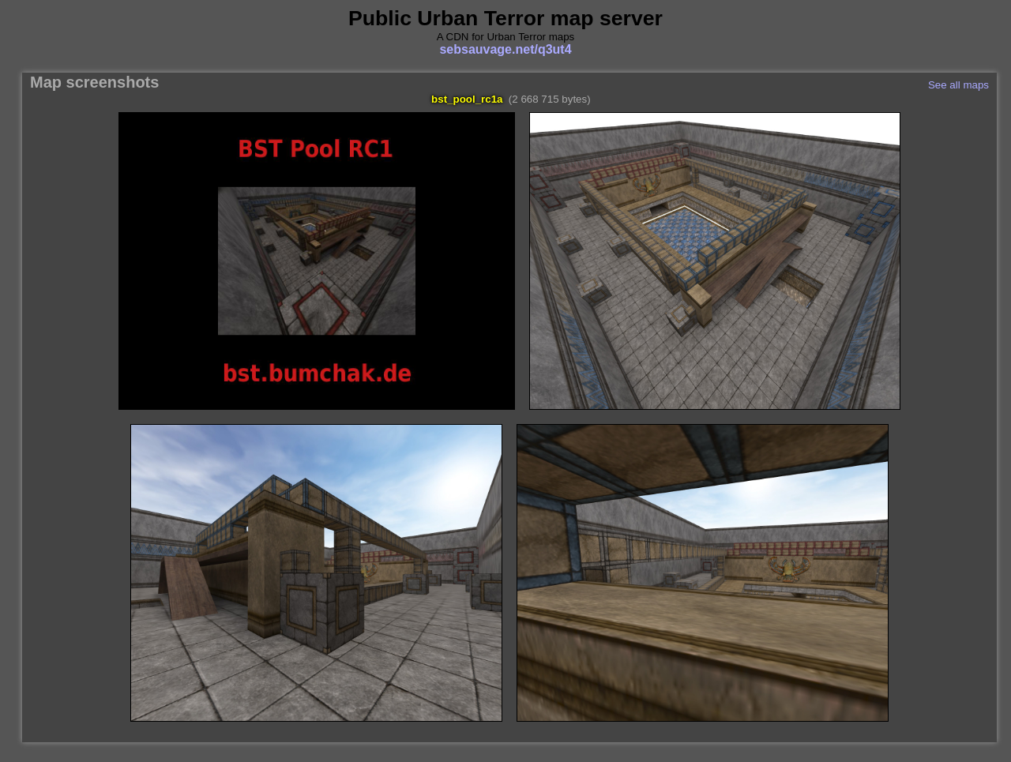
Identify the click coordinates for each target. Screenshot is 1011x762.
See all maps (958, 85)
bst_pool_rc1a (466, 99)
